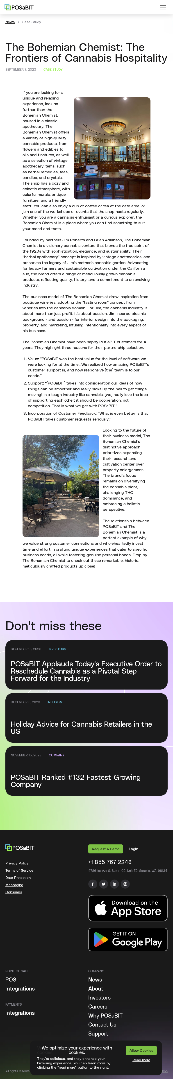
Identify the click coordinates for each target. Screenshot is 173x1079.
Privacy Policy (17, 863)
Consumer (13, 892)
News (10, 22)
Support (98, 1034)
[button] (163, 7)
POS (10, 980)
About (95, 989)
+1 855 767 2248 (110, 862)
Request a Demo (105, 849)
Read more (141, 1060)
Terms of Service (19, 870)
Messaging (14, 885)
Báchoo (162, 1071)
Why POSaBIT (105, 1016)
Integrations (20, 989)
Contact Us (102, 1025)
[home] (19, 7)
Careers (97, 1007)
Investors (99, 998)
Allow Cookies (141, 1050)
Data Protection (18, 878)
